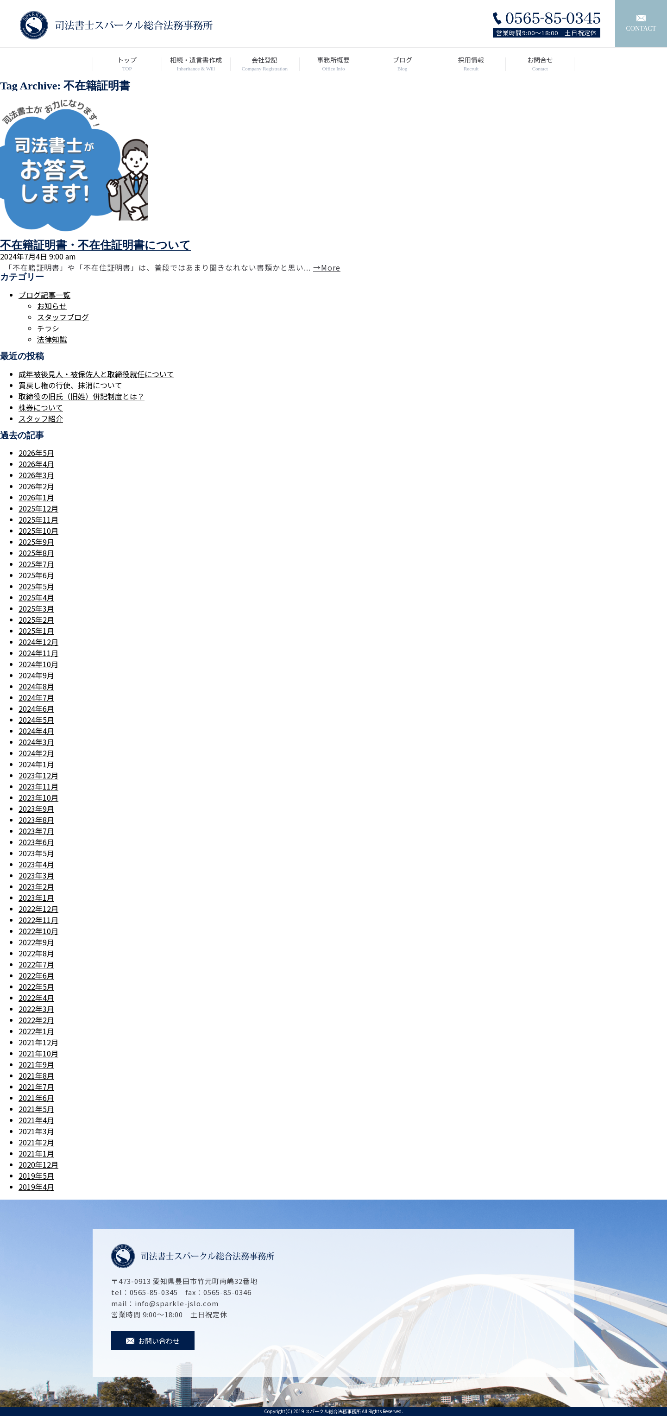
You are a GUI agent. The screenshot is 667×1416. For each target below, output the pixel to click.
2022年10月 (38, 930)
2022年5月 (36, 986)
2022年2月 (36, 1019)
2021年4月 (36, 1119)
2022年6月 (36, 975)
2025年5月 (36, 586)
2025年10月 (38, 530)
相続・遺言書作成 (196, 64)
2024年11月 (38, 652)
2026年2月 (36, 486)
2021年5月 (36, 1108)
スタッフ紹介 (41, 418)
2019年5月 (36, 1175)
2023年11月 (38, 786)
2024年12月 (38, 641)
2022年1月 (36, 1031)
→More (326, 267)
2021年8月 (36, 1075)
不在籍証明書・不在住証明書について (95, 245)
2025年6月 (36, 575)
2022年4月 (36, 997)
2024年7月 (36, 697)
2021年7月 (36, 1086)
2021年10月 (38, 1053)
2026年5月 (36, 452)
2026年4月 (36, 463)
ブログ (402, 64)
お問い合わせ (153, 1341)
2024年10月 (38, 664)
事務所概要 (333, 64)
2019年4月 (36, 1186)
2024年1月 (36, 764)
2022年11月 (38, 919)
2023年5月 (36, 853)
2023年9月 (36, 808)
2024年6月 (36, 708)
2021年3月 (36, 1131)
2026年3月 (36, 474)
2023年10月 (38, 797)
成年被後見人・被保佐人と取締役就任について (96, 373)
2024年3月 (36, 741)
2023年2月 (36, 886)
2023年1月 (36, 897)
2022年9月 (36, 942)
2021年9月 (36, 1064)
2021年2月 (36, 1142)
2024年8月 (36, 686)
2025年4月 (36, 597)
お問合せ (539, 64)
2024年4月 (36, 730)
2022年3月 (36, 1008)
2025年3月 (36, 608)
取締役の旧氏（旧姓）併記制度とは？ (82, 396)
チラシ (48, 328)
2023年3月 (36, 875)
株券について (41, 407)
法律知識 (52, 339)
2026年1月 (36, 497)
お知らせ (52, 305)
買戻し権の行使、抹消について (70, 385)
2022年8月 (36, 953)
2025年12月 (38, 508)
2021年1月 (36, 1153)
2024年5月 (36, 719)
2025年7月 (36, 563)
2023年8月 (36, 819)
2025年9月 (36, 541)
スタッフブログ (63, 316)
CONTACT (641, 23)
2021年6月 (36, 1097)
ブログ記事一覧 (44, 294)
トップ (127, 64)
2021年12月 (38, 1042)
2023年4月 (36, 864)
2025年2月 (36, 619)
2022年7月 (36, 964)
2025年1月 (36, 630)
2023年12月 (38, 775)
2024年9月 (36, 675)
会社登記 (264, 64)
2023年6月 (36, 841)
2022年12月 (38, 908)
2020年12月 (38, 1164)
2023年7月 (36, 830)
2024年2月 (36, 753)
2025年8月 (36, 552)
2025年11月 (38, 519)
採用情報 (471, 64)
